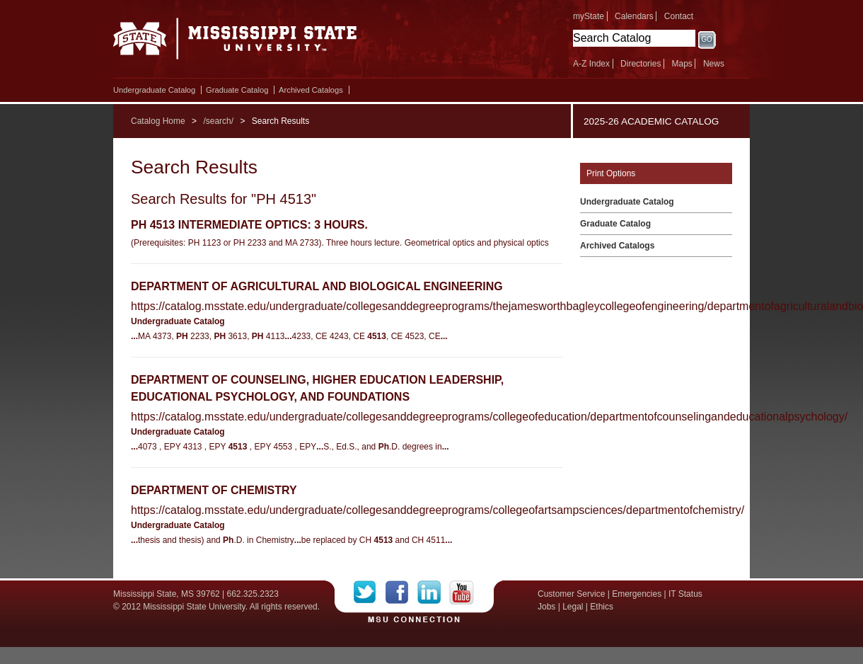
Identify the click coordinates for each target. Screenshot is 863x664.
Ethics (601, 607)
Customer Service (571, 594)
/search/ (218, 121)
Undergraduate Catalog (154, 90)
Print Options (610, 173)
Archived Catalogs (311, 90)
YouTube (461, 592)
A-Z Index (591, 64)
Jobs (546, 607)
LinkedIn (433, 592)
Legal (572, 607)
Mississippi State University (235, 42)
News (713, 64)
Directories (640, 64)
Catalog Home (158, 121)
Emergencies (636, 594)
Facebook (401, 592)
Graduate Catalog (237, 90)
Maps (681, 64)
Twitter (370, 592)
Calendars (634, 16)
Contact (678, 16)
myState (588, 16)
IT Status (685, 594)
